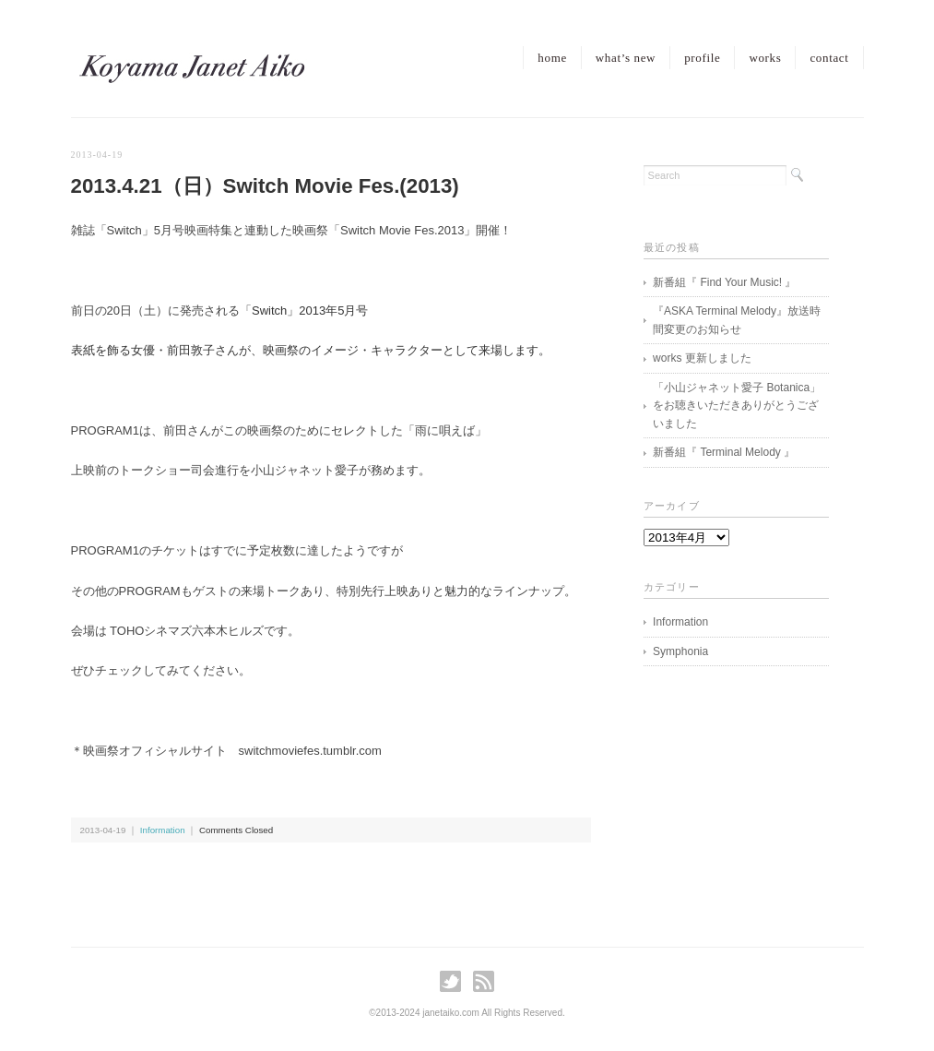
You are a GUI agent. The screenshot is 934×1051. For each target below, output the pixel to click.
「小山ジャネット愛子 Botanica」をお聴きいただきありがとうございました (737, 405)
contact (829, 58)
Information (162, 830)
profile (702, 58)
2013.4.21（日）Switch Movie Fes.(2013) (265, 185)
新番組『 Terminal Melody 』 (724, 452)
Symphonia (680, 651)
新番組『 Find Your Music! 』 (724, 282)
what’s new (626, 58)
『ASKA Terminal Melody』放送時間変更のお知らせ (737, 320)
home (552, 58)
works (765, 58)
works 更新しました (702, 358)
